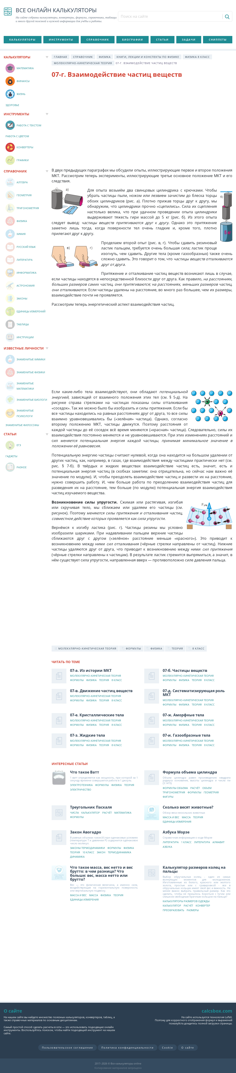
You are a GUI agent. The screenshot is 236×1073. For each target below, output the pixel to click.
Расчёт (195, 788)
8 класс (117, 680)
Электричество (80, 789)
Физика (105, 57)
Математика (122, 812)
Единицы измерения (177, 821)
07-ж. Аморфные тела (183, 714)
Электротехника (81, 785)
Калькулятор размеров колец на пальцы (194, 869)
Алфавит (218, 842)
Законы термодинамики (87, 848)
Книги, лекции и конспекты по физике (148, 57)
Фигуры (168, 796)
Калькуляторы (22, 39)
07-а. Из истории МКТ (91, 670)
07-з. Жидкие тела (87, 735)
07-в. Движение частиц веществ (101, 690)
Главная (60, 57)
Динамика (77, 856)
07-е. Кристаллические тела (97, 714)
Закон (101, 852)
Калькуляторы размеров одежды (186, 901)
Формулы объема (175, 788)
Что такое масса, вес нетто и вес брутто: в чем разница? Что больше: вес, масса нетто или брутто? (101, 873)
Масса (186, 817)
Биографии (132, 39)
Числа (74, 812)
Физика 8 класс (197, 57)
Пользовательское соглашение (67, 1047)
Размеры (193, 910)
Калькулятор (90, 812)
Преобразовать (173, 910)
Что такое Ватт (84, 772)
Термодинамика (119, 852)
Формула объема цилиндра (190, 772)
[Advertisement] (142, 119)
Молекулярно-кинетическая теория (83, 63)
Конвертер (203, 905)
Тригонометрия (174, 792)
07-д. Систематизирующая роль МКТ (194, 692)
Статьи (162, 39)
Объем (207, 788)
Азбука (167, 846)
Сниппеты (218, 39)
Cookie (167, 1047)
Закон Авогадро (85, 832)
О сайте (187, 1047)
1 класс (186, 842)
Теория (104, 680)
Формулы (77, 680)
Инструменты (61, 39)
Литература (171, 842)
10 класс (88, 852)
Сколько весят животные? (188, 807)
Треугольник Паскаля (91, 807)
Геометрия (211, 792)
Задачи (189, 39)
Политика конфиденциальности (127, 1047)
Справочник (97, 39)
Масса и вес (171, 817)
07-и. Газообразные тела (186, 735)
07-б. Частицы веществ (185, 670)
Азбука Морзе (176, 832)
